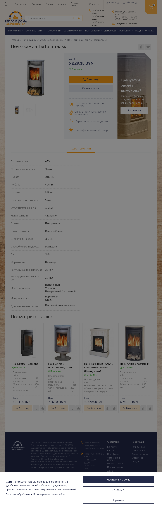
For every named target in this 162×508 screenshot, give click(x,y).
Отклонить (118, 489)
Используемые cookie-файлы (49, 494)
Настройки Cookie (118, 478)
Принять (118, 499)
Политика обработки (18, 494)
